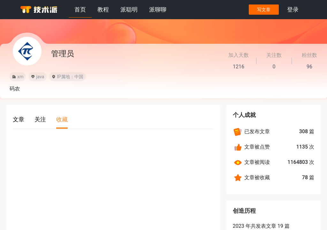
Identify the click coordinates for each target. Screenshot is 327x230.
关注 (40, 119)
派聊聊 (157, 9)
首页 (80, 9)
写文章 (263, 9)
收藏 (62, 119)
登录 (292, 9)
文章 (18, 119)
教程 (103, 9)
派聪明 (129, 9)
